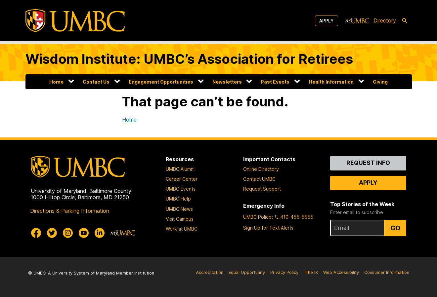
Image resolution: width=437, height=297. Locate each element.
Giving (380, 82)
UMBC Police (257, 217)
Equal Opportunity (247, 272)
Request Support (262, 189)
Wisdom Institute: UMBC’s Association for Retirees (189, 59)
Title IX (311, 272)
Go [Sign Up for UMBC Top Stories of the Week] (395, 228)
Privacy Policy (284, 272)
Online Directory (261, 169)
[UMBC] (75, 20)
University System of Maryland (83, 273)
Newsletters (227, 82)
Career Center (181, 179)
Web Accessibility (341, 272)
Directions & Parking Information (69, 210)
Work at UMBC (181, 229)
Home (56, 82)
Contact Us (96, 82)
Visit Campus (180, 219)
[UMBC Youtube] (83, 233)
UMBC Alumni (180, 169)
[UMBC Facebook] (36, 233)
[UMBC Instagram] (68, 233)
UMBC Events (181, 189)
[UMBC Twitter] (52, 233)
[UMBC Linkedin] (99, 233)
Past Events (275, 82)
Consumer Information (386, 272)
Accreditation (209, 272)
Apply (326, 20)
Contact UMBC (259, 179)
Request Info (368, 162)
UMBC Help (178, 199)
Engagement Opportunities (161, 82)
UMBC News (179, 209)
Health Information (331, 82)
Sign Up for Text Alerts (268, 228)
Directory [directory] (385, 20)
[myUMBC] (357, 21)
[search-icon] (404, 21)
